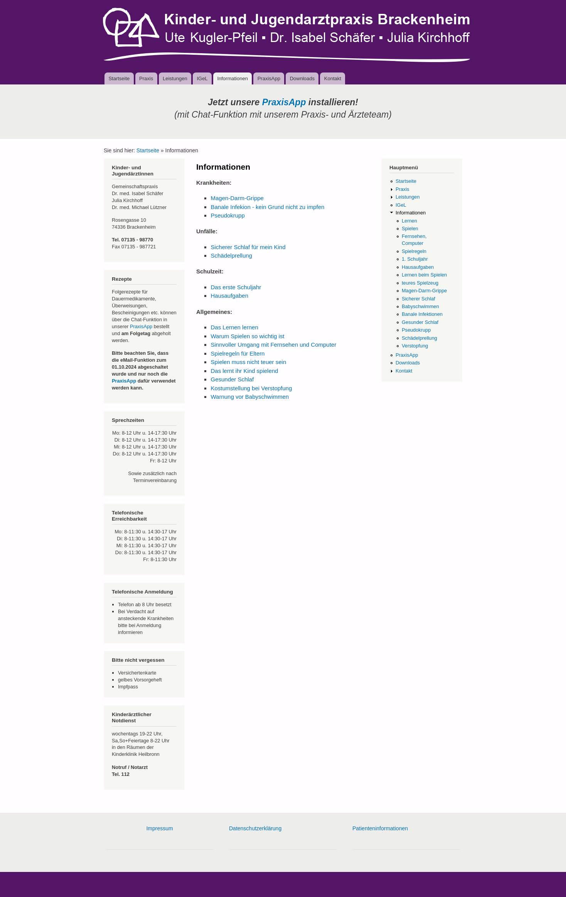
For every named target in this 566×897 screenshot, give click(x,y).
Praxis (146, 78)
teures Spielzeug (420, 283)
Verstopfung (415, 346)
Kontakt (332, 78)
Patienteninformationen (380, 828)
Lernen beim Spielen (424, 275)
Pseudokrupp (227, 215)
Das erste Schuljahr (236, 287)
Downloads (302, 78)
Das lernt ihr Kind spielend (244, 371)
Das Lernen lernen (234, 327)
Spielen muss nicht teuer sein (248, 362)
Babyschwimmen (420, 306)
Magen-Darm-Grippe (237, 198)
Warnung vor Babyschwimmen (250, 396)
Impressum (159, 828)
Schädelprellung (231, 255)
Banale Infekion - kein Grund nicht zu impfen (267, 207)
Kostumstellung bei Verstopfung (251, 388)
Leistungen (175, 78)
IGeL (202, 78)
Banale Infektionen (422, 314)
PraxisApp (269, 78)
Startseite (119, 78)
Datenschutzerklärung (255, 828)
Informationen (232, 78)
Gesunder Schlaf (232, 379)
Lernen (409, 221)
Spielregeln (414, 251)
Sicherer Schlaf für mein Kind (248, 247)
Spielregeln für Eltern (237, 353)
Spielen (410, 228)
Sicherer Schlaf (418, 299)
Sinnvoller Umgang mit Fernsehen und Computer (273, 344)
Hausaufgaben (229, 295)
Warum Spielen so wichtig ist (247, 336)
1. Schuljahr (415, 259)
